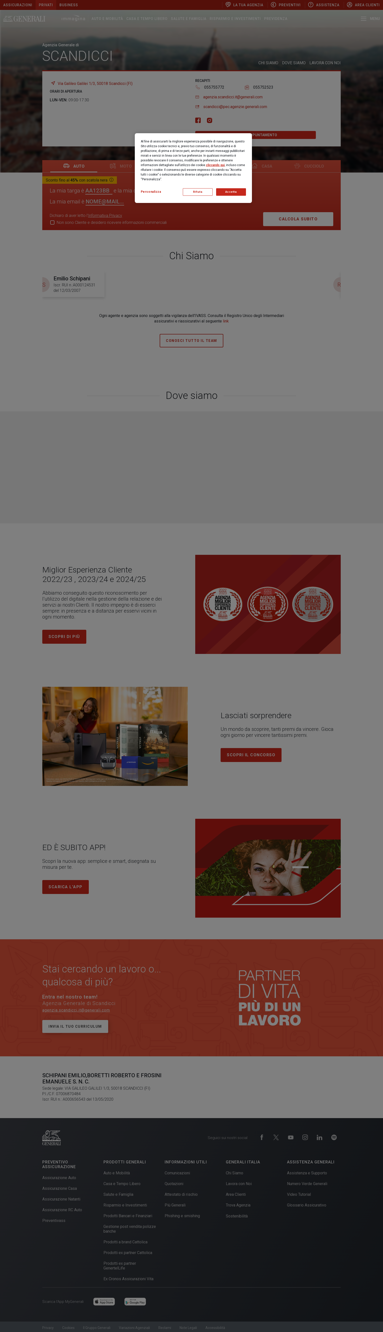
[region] (193, 168)
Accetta (231, 191)
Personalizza (151, 191)
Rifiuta (197, 191)
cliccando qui (215, 165)
